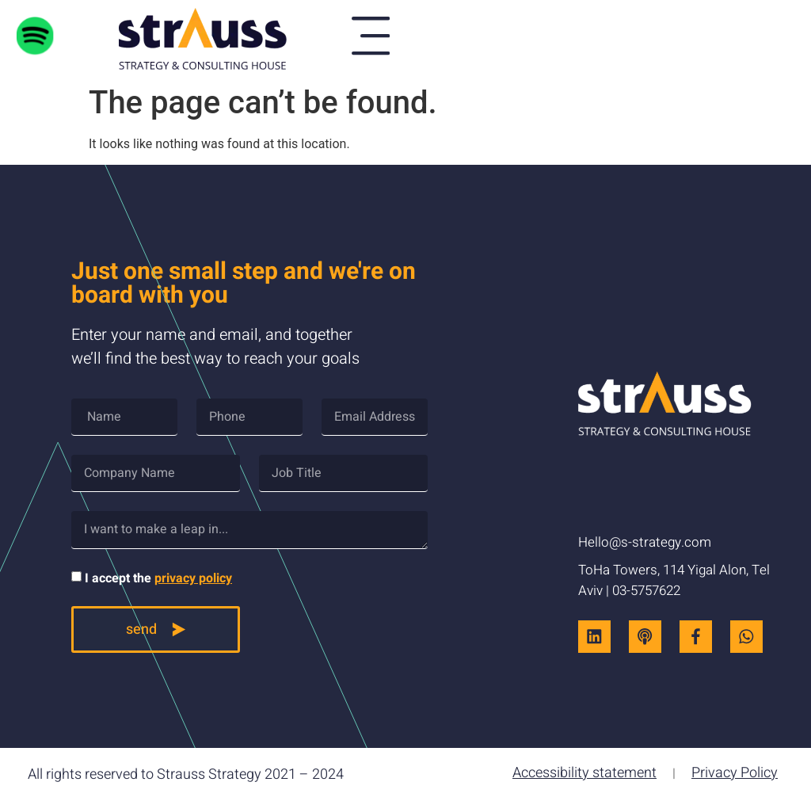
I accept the (158, 578)
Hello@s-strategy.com (644, 543)
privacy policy (193, 578)
